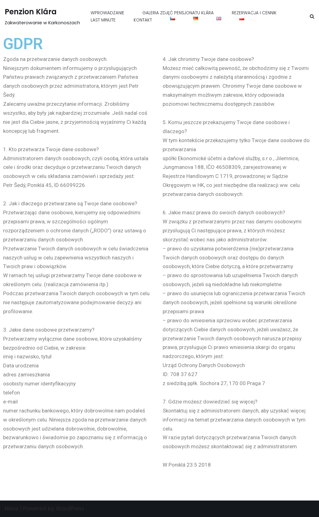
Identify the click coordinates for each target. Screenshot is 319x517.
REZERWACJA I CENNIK (254, 13)
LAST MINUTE (103, 20)
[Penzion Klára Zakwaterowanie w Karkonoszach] (42, 16)
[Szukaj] (312, 16)
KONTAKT (143, 20)
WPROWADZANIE (107, 13)
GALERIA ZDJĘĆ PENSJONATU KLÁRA (178, 13)
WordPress (70, 508)
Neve (11, 508)
